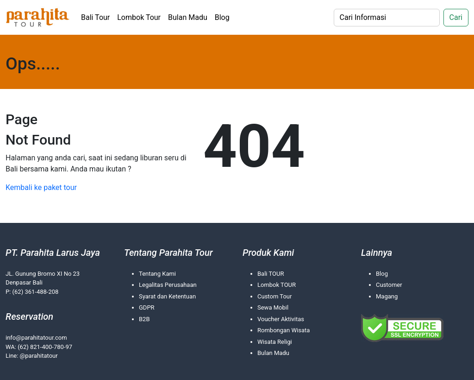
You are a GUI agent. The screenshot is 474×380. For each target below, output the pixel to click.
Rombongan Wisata (283, 330)
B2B (144, 319)
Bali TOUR (270, 273)
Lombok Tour (139, 17)
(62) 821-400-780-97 (45, 346)
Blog (222, 17)
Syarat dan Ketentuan (167, 296)
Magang (387, 296)
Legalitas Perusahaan (168, 284)
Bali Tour (95, 17)
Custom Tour (274, 296)
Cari (455, 17)
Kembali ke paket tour (41, 187)
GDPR (147, 307)
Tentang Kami (157, 273)
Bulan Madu (187, 17)
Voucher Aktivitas (280, 319)
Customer (389, 284)
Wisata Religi (274, 341)
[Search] (387, 17)
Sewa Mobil (272, 307)
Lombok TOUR (276, 284)
